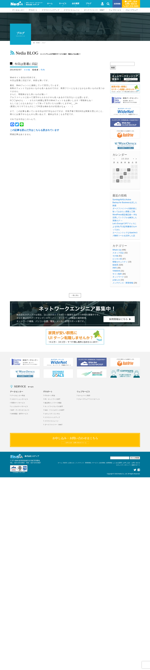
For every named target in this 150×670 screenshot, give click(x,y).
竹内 (43, 70)
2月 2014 (125, 159)
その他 (27, 70)
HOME (37, 43)
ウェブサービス (115, 10)
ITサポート (33, 10)
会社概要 (75, 3)
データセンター (18, 10)
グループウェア (132, 10)
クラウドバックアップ (50, 10)
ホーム (50, 3)
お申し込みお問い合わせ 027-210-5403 (131, 3)
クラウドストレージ (71, 10)
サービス (62, 3)
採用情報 (117, 4)
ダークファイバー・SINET (94, 10)
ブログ (88, 3)
